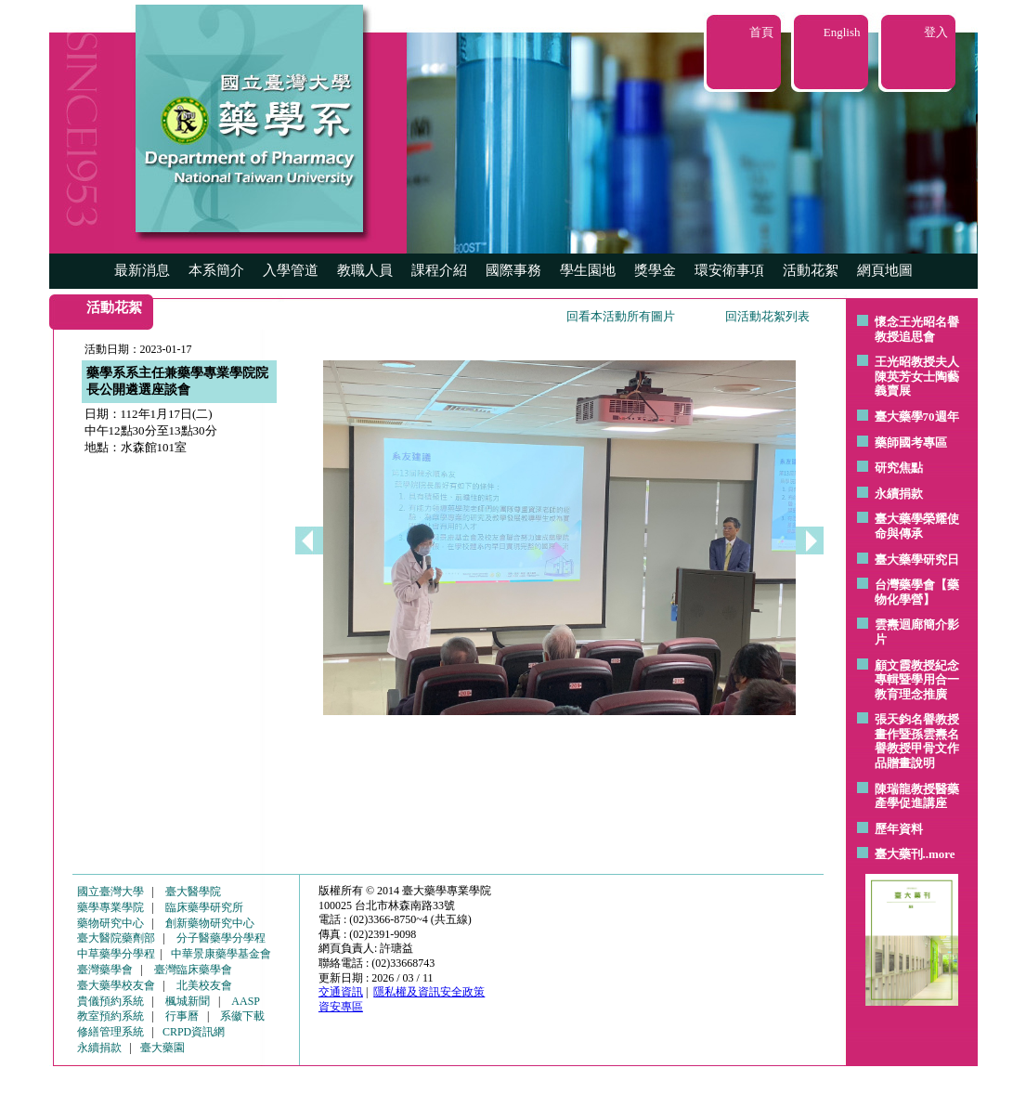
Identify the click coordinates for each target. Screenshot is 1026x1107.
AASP (245, 1001)
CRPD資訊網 (193, 1031)
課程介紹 (439, 270)
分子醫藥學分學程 (221, 937)
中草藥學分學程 (116, 953)
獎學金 (655, 270)
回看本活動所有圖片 (620, 316)
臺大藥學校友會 (116, 985)
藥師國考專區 (911, 442)
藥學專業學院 (110, 907)
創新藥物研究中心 (209, 923)
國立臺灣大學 (110, 891)
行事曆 (182, 1015)
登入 (936, 32)
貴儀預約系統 (110, 1001)
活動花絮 (810, 270)
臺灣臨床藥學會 (193, 969)
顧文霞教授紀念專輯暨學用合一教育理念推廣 (917, 679)
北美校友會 (204, 985)
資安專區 (340, 1006)
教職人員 (365, 270)
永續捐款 (899, 494)
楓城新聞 (187, 1001)
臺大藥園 (162, 1047)
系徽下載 (242, 1015)
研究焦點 (899, 468)
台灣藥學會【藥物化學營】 (917, 592)
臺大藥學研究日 (917, 560)
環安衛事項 (729, 270)
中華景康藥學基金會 (221, 953)
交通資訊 (340, 991)
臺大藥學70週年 (917, 416)
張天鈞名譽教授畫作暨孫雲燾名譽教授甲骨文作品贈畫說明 (917, 741)
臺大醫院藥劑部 (116, 937)
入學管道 (290, 270)
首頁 (761, 32)
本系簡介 (216, 270)
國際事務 (513, 270)
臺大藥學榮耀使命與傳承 (917, 526)
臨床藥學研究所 (204, 907)
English (842, 32)
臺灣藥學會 (105, 969)
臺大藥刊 (899, 854)
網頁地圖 (885, 270)
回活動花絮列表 (767, 316)
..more (939, 854)
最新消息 (142, 270)
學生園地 (588, 270)
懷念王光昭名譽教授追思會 (917, 329)
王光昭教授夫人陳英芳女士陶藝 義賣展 (917, 376)
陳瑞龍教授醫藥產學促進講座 (917, 796)
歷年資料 (899, 829)
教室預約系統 (110, 1015)
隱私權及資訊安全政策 (429, 991)
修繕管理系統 (110, 1031)
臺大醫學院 (193, 891)
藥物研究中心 (110, 923)
